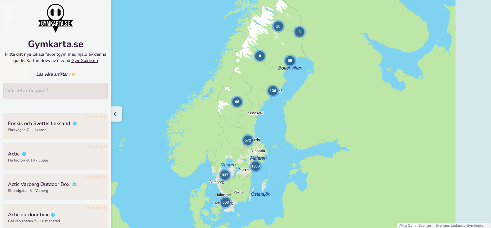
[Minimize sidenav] (114, 114)
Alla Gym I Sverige (415, 225)
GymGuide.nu (84, 61)
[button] (260, 56)
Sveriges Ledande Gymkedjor (460, 225)
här (72, 74)
